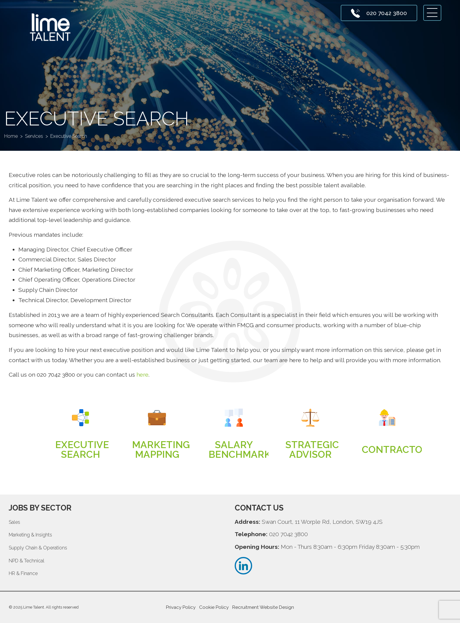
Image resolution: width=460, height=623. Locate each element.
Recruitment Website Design (263, 607)
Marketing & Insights (30, 535)
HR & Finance (23, 573)
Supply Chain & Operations (38, 548)
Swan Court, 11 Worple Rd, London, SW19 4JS (322, 521)
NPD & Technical (26, 561)
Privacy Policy (181, 607)
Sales (14, 522)
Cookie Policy (214, 607)
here (142, 374)
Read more (80, 449)
